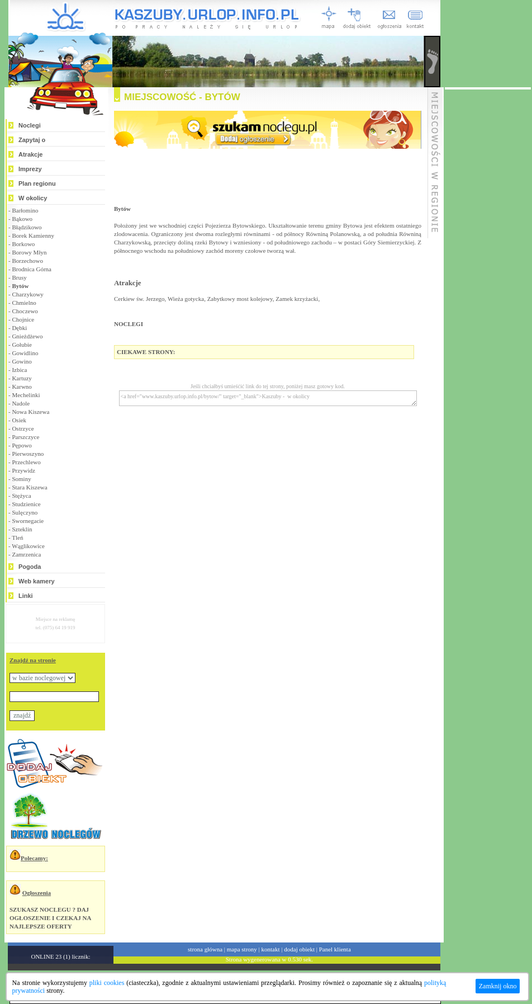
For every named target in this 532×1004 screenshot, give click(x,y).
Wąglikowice (28, 546)
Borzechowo (27, 260)
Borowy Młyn (29, 252)
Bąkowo (22, 218)
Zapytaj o (31, 139)
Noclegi (29, 125)
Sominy (21, 478)
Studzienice (26, 504)
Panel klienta (335, 949)
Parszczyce (25, 436)
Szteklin (22, 529)
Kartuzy (21, 378)
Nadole (21, 403)
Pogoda (29, 566)
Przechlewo (26, 462)
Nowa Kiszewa (30, 411)
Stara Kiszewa (29, 487)
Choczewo (24, 311)
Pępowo (21, 445)
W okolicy (32, 198)
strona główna (205, 949)
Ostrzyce (23, 428)
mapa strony (242, 949)
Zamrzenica (26, 554)
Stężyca (21, 495)
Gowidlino (25, 353)
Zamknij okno (498, 986)
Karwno (21, 386)
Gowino (21, 361)
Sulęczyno (24, 512)
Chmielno (24, 302)
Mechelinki (26, 395)
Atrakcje (30, 154)
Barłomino (25, 210)
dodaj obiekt (299, 949)
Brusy (19, 277)
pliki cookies (107, 983)
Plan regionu (37, 183)
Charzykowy (27, 294)
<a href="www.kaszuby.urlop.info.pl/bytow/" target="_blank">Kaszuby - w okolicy (268, 398)
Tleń (17, 537)
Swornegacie (28, 520)
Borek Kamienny (33, 235)
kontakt (271, 949)
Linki (25, 595)
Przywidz (23, 470)
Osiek (19, 420)
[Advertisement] (487, 257)
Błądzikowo (26, 227)
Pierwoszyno (28, 453)
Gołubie (21, 344)
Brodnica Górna (31, 269)
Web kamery (36, 581)
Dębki (19, 327)
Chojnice (23, 319)
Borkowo (23, 244)
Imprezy (30, 169)
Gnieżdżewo (27, 336)
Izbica (19, 369)
